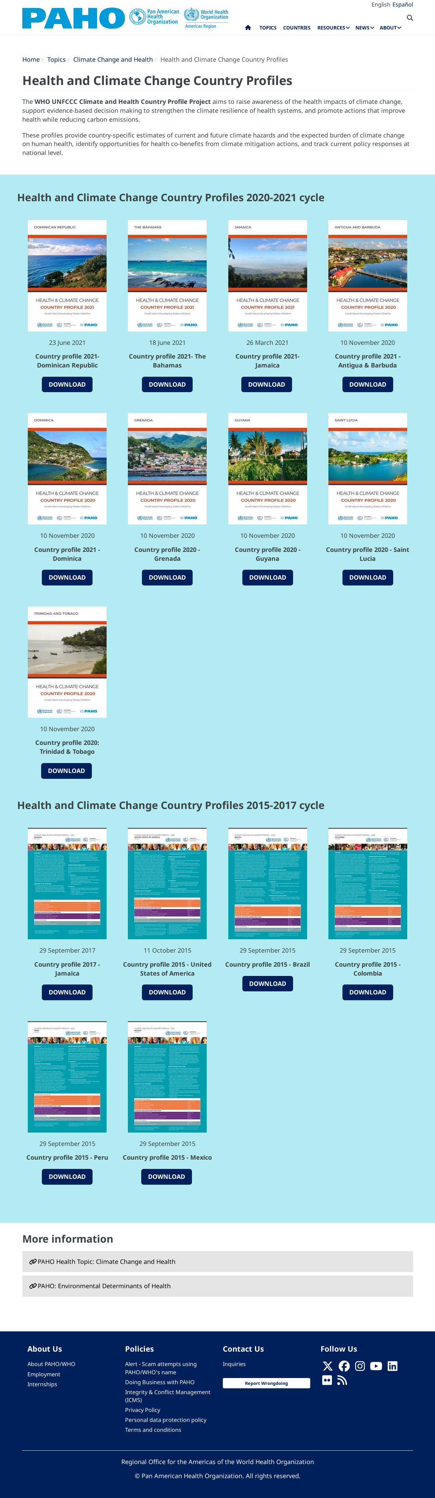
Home (31, 59)
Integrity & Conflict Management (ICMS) (167, 1396)
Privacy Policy (142, 1410)
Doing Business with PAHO (160, 1382)
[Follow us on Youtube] (376, 1368)
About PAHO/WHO (51, 1364)
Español (402, 4)
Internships (42, 1384)
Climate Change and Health (113, 59)
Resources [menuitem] (331, 27)
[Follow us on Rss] (342, 1382)
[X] (327, 1368)
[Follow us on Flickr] (327, 1382)
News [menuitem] (362, 27)
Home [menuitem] (248, 29)
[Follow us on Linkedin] (392, 1368)
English (381, 4)
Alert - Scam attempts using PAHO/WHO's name (161, 1368)
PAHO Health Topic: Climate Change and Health (107, 1261)
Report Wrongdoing (266, 1383)
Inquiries (234, 1364)
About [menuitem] (388, 27)
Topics (56, 59)
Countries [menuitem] (297, 27)
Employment (43, 1374)
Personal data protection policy (165, 1420)
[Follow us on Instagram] (360, 1368)
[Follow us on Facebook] (344, 1368)
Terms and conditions (153, 1430)
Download (67, 384)
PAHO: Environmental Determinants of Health (104, 1286)
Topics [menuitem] (268, 27)
